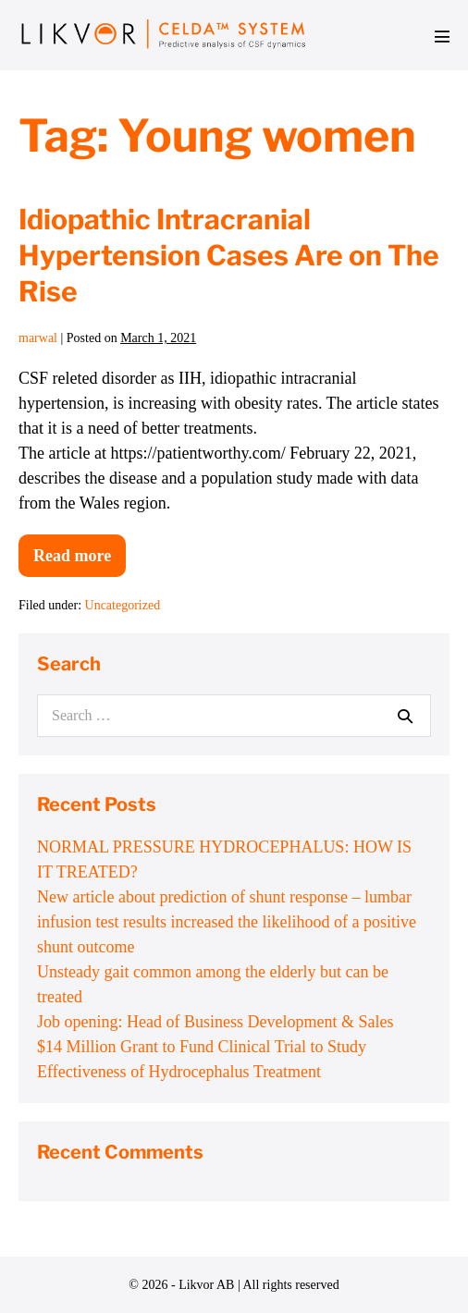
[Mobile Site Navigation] (442, 36)
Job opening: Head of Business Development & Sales (215, 1021)
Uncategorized (123, 605)
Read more (79, 561)
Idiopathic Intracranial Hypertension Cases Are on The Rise (228, 255)
